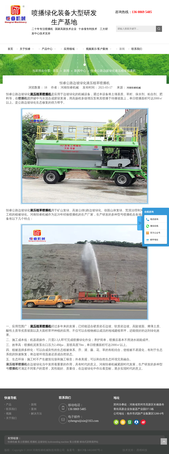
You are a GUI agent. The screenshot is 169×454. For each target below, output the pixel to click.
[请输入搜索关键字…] (136, 29)
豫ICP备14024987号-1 (90, 450)
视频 (8, 413)
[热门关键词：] (159, 29)
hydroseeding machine (58, 442)
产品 (8, 404)
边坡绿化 (42, 442)
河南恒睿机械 (134, 87)
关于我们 (11, 418)
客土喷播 (74, 442)
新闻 (33, 404)
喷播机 (33, 442)
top (164, 441)
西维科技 (142, 450)
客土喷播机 (23, 442)
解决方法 (36, 413)
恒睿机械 (12, 442)
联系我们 (11, 409)
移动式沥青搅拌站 (89, 442)
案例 (33, 409)
